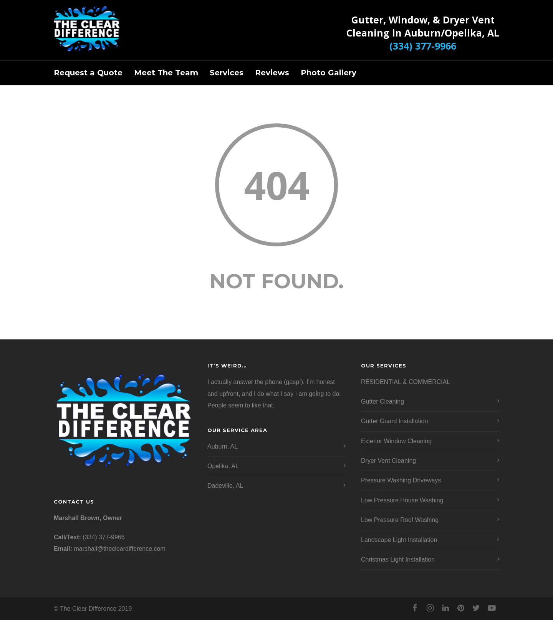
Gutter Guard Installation (394, 421)
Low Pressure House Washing (402, 500)
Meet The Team (166, 72)
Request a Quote (88, 72)
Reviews (272, 72)
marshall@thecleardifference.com (119, 548)
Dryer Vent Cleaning (388, 460)
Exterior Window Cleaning (396, 441)
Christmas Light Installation (398, 559)
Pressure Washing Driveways (401, 480)
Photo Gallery (328, 72)
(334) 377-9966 (422, 45)
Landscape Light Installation (399, 540)
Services (226, 72)
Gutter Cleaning (382, 401)
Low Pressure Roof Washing (400, 520)
